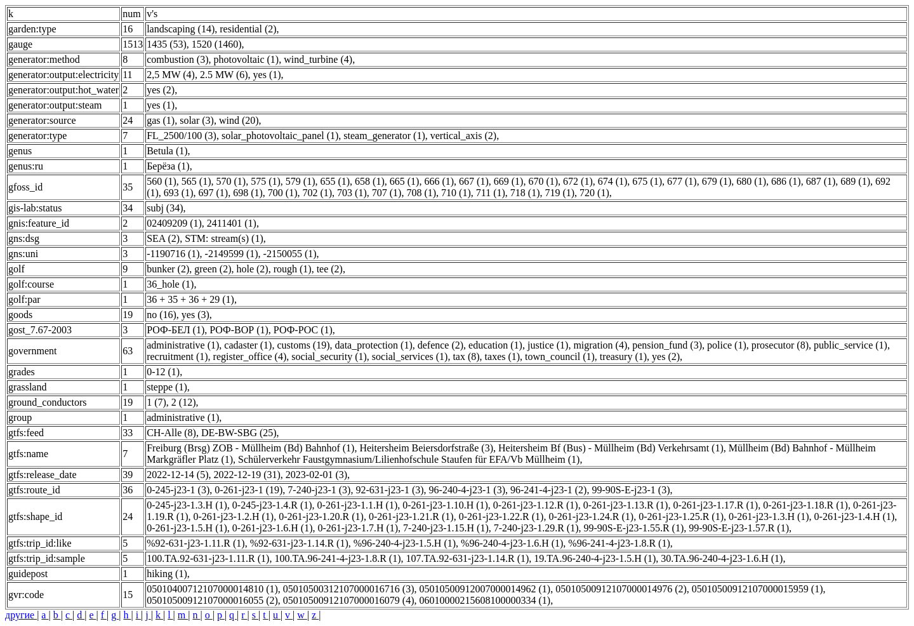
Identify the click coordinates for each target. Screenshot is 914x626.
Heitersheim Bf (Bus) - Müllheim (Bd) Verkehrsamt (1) (611, 448)
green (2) (212, 268)
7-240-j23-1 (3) (319, 489)
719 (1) (559, 192)
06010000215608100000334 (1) (484, 600)
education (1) (495, 345)
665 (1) (405, 181)
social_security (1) (329, 356)
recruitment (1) (177, 356)
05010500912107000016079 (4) (348, 600)
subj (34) (165, 208)
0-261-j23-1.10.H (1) (445, 505)
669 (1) (509, 181)
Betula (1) (167, 150)
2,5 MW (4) (171, 74)
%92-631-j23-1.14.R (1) (299, 543)
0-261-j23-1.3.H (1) (769, 516)
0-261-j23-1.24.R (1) (590, 516)
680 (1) (751, 181)
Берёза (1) (168, 166)
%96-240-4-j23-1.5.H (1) (405, 543)
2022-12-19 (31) (246, 474)
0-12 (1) (163, 371)
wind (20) (239, 120)
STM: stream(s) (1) (224, 238)
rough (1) (293, 268)
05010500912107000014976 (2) (621, 588)
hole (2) (252, 268)
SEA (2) (163, 238)
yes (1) (267, 74)
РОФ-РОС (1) (303, 329)
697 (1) (213, 192)
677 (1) (682, 181)
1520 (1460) (217, 44)
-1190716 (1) (173, 253)
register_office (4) (250, 356)
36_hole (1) (170, 284)
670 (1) (543, 181)
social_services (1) (410, 356)
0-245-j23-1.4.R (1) (272, 505)
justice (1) (547, 345)
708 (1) (421, 192)
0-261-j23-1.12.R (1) (535, 505)
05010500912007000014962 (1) (484, 588)
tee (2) (330, 268)
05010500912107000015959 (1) (757, 588)
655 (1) (335, 181)
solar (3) (197, 120)
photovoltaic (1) (246, 59)
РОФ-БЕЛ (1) (175, 329)
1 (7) (156, 402)
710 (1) (456, 192)
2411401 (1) (231, 223)
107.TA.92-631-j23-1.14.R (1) (467, 558)
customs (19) (303, 345)
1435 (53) (167, 44)
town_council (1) (560, 356)
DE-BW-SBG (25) (239, 432)
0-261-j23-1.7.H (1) (357, 528)
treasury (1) (623, 356)
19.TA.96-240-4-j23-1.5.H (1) (595, 558)
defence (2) (440, 345)
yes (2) (161, 89)
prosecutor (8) (780, 345)
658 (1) (370, 181)
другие (21, 614)
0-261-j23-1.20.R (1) (321, 516)
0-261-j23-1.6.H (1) (272, 528)
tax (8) (466, 356)
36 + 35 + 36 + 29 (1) (190, 299)
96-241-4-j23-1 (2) (548, 489)
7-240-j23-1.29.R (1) (536, 528)
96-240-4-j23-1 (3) (467, 489)
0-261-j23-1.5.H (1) (187, 528)
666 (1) (439, 181)
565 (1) (196, 181)
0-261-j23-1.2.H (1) (234, 516)
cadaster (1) (248, 345)
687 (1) (821, 181)
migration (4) (600, 345)
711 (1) (490, 192)
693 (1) (179, 192)
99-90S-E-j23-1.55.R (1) (634, 528)
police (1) (726, 345)
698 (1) (248, 192)
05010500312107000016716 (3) (348, 588)
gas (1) (161, 120)
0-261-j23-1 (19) (248, 489)
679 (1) (717, 181)
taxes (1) (502, 356)
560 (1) (161, 181)
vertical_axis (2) (463, 135)
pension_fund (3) (667, 345)
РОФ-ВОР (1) (238, 329)
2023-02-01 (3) (316, 474)
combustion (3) (177, 59)
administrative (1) (183, 345)
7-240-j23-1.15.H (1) (446, 528)
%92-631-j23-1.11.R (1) (196, 543)
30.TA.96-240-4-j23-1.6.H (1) (722, 558)
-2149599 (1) (231, 253)
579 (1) (300, 181)
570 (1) (231, 181)
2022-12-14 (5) (177, 474)
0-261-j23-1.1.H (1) (357, 505)
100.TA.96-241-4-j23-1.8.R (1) (337, 558)
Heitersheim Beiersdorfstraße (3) (426, 448)
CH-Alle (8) (171, 432)
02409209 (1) (174, 223)
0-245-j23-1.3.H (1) (187, 505)
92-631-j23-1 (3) (389, 489)
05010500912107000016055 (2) (212, 600)
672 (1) (578, 181)
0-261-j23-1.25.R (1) (681, 516)
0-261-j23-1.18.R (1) (805, 505)
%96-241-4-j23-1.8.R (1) (619, 543)
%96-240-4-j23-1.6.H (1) (512, 543)
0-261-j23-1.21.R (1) (411, 516)
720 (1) (594, 192)
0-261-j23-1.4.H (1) (854, 516)
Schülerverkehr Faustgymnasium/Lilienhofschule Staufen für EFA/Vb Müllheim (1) (409, 459)
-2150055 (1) (290, 253)
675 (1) (647, 181)
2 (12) (183, 402)
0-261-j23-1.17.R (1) (715, 505)
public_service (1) (850, 345)
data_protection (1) (374, 345)
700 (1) (283, 192)
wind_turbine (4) (318, 59)
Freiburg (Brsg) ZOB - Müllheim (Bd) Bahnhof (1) (250, 448)
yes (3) (195, 314)
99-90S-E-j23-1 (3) (631, 489)
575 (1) (266, 181)
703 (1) (352, 192)
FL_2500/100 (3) (181, 135)
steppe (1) (167, 387)
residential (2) (248, 28)
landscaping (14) (181, 28)
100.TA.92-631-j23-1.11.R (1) (208, 558)
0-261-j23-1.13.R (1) (625, 505)
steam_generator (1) (384, 135)
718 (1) (525, 192)
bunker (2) (168, 268)
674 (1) (613, 181)
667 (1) (474, 181)
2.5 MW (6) (224, 74)
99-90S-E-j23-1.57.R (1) (739, 528)
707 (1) (387, 192)
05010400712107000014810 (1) (212, 588)
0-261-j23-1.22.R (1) (501, 516)
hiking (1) (167, 573)
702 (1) (317, 192)
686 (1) (786, 181)
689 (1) (855, 181)
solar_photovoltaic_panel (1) (280, 135)
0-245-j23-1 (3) (178, 489)
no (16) (161, 314)
